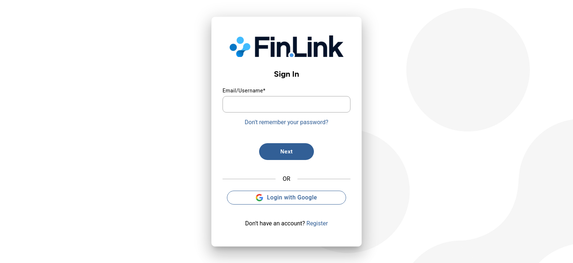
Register (317, 223)
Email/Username (244, 91)
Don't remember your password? (287, 122)
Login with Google (286, 197)
